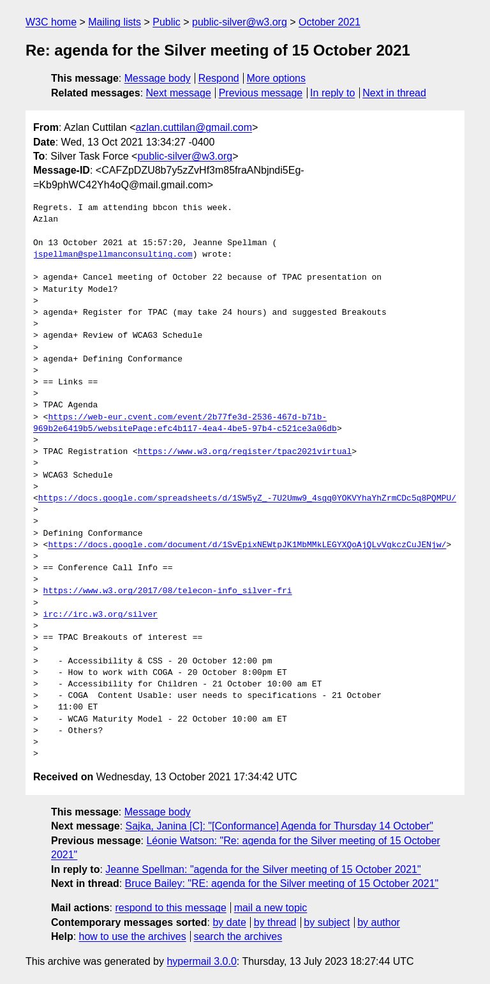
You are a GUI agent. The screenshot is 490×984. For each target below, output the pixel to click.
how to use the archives (132, 936)
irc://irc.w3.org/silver (100, 615)
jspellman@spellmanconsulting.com (113, 255)
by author (378, 922)
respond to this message (170, 907)
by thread (275, 922)
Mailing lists (114, 22)
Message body (157, 78)
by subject (327, 922)
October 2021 (329, 22)
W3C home (51, 22)
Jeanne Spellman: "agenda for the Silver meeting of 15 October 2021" (262, 869)
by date (229, 922)
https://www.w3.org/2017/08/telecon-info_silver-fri (167, 591)
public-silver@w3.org (239, 22)
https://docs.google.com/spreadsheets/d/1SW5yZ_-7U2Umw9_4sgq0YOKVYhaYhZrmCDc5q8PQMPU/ (247, 498)
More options (276, 78)
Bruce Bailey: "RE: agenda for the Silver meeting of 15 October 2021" (282, 883)
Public (166, 22)
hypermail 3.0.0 (201, 961)
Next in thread (394, 92)
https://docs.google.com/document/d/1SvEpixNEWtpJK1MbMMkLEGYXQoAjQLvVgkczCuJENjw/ (247, 545)
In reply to (332, 92)
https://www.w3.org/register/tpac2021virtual (245, 452)
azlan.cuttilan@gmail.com (194, 127)
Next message (178, 92)
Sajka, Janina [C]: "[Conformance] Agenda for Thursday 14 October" (279, 826)
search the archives (238, 936)
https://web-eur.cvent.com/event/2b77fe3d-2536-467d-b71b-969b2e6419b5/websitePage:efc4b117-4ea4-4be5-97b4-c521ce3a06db (185, 423)
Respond (218, 78)
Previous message (261, 92)
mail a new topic (271, 907)
